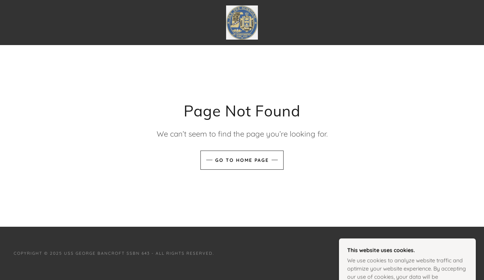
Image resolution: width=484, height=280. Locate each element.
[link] (242, 21)
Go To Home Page (242, 160)
